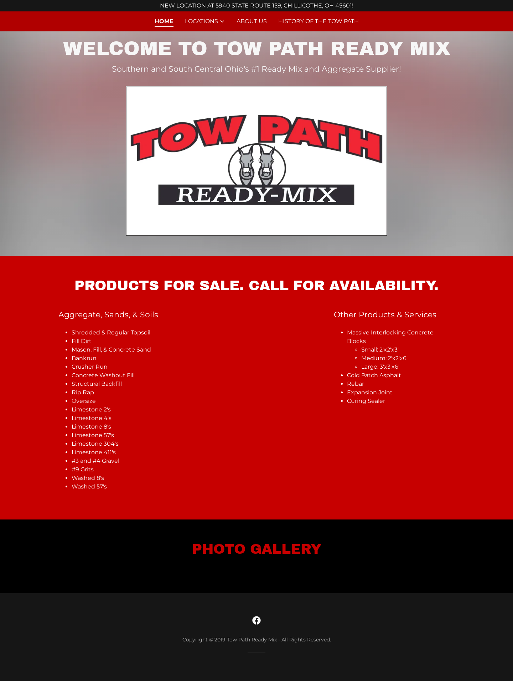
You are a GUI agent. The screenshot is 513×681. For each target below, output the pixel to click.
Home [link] (164, 21)
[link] (256, 620)
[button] (205, 21)
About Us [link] (252, 21)
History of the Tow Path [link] (318, 21)
